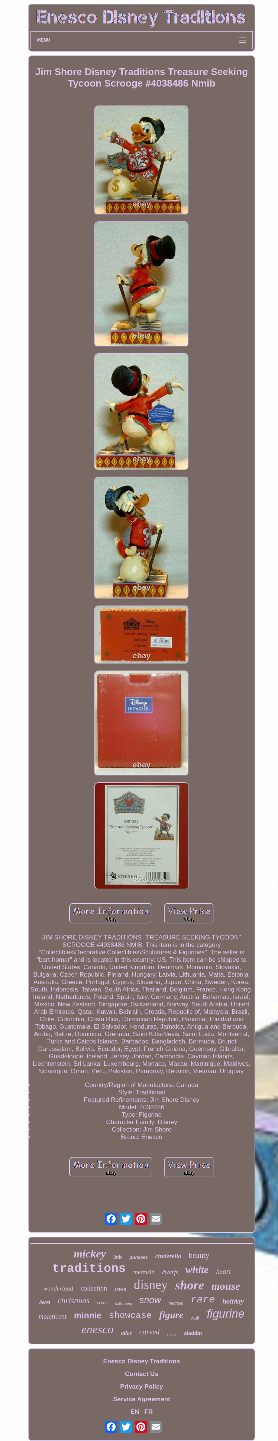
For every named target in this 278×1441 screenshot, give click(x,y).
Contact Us (141, 1373)
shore (189, 1285)
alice (126, 1333)
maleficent (53, 1316)
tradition (175, 1303)
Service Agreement (141, 1399)
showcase (130, 1316)
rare (203, 1299)
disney (151, 1285)
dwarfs (170, 1272)
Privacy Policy (141, 1386)
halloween (123, 1303)
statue (172, 1334)
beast (45, 1302)
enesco (97, 1329)
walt (195, 1318)
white (196, 1269)
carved (149, 1332)
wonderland (58, 1288)
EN (134, 1411)
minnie (87, 1315)
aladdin (193, 1333)
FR (149, 1411)
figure (171, 1314)
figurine (226, 1313)
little (117, 1257)
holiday (233, 1301)
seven (120, 1289)
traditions (89, 1269)
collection (94, 1288)
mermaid (144, 1272)
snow (150, 1300)
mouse (225, 1286)
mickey (90, 1253)
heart (223, 1271)
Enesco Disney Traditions (141, 1361)
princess (138, 1257)
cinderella (168, 1256)
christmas (74, 1300)
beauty (199, 1255)
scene (102, 1302)
